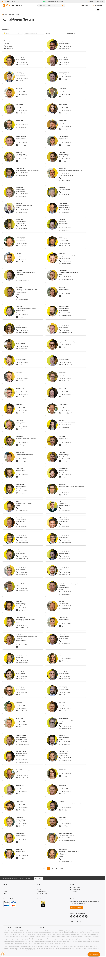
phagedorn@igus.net (66, 661)
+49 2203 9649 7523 (66, 424)
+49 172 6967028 (23, 426)
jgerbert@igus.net (23, 574)
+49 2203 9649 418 (66, 823)
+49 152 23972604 (23, 572)
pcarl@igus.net (22, 317)
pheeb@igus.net (22, 694)
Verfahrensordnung (28, 927)
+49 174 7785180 (23, 524)
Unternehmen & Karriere (59, 10)
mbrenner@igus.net (66, 263)
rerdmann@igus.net (23, 445)
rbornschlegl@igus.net (24, 245)
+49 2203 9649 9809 (66, 726)
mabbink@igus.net (66, 48)
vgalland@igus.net (66, 510)
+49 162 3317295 (23, 588)
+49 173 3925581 (23, 259)
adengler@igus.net (66, 347)
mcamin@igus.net (66, 296)
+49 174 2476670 (23, 692)
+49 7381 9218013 (66, 492)
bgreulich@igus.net (23, 627)
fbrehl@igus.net (22, 261)
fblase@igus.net (65, 194)
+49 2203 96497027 (23, 759)
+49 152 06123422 (23, 110)
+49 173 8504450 (23, 724)
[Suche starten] (63, 5)
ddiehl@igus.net (22, 364)
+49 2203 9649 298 (66, 508)
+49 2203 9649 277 (66, 757)
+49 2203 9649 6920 (66, 394)
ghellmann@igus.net (23, 726)
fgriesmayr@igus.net (66, 626)
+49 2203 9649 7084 (23, 508)
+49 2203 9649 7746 (23, 330)
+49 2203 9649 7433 (23, 394)
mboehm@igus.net (23, 228)
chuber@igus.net (66, 776)
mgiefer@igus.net (66, 594)
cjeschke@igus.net (23, 842)
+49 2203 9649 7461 (66, 791)
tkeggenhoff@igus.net (67, 861)
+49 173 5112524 (23, 225)
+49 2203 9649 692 (66, 591)
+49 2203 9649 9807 (66, 362)
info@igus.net (10, 48)
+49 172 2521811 (23, 158)
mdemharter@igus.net (67, 332)
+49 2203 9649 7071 (23, 172)
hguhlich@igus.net (66, 643)
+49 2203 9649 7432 (66, 142)
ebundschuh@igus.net (24, 280)
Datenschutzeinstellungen (49, 927)
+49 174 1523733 (23, 62)
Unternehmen (11, 14)
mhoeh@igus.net (66, 744)
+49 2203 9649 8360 (23, 807)
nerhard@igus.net (66, 445)
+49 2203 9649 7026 (66, 474)
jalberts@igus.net (66, 79)
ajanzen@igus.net (23, 826)
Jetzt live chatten (93, 954)
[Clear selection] (18, 33)
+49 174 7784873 (66, 524)
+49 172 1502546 (23, 676)
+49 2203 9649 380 (23, 209)
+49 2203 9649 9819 (66, 46)
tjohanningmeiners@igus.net (68, 840)
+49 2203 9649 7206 (23, 442)
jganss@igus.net (65, 526)
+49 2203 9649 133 (66, 442)
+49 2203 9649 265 (23, 314)
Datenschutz (13, 927)
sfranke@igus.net (23, 493)
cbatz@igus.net (22, 127)
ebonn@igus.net (65, 230)
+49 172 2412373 (66, 410)
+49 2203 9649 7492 (23, 124)
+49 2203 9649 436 (23, 346)
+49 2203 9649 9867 (23, 78)
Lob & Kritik (38, 878)
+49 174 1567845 (23, 94)
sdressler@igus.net (23, 396)
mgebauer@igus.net (23, 558)
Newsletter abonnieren (76, 907)
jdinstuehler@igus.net (67, 364)
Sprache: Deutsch (76, 921)
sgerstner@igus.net (23, 590)
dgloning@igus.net (23, 610)
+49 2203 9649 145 (66, 276)
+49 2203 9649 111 (23, 855)
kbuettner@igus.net (23, 299)
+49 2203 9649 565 (23, 362)
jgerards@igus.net (66, 558)
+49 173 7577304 (66, 94)
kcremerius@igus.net (23, 332)
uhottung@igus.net (23, 777)
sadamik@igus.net (66, 64)
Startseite (4, 14)
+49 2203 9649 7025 (66, 110)
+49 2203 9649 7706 (23, 775)
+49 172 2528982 (23, 410)
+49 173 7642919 (66, 676)
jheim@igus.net (65, 694)
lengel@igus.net (65, 427)
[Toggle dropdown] (21, 33)
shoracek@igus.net (66, 760)
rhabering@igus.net (23, 662)
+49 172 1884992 (23, 823)
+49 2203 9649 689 (23, 474)
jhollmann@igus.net (23, 762)
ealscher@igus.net (23, 96)
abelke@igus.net (22, 161)
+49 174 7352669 (23, 708)
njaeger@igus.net (66, 809)
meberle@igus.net (23, 412)
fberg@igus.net (65, 161)
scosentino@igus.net (66, 315)
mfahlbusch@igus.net (24, 461)
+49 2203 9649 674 (66, 76)
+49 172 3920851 (23, 839)
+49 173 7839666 (23, 142)
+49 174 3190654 (66, 458)
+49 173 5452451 (23, 458)
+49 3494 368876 (23, 556)
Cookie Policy (20, 927)
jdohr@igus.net (65, 380)
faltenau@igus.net (66, 96)
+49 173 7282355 (23, 644)
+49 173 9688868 (23, 297)
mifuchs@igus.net (66, 494)
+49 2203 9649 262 (66, 773)
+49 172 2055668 (23, 741)
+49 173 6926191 (66, 330)
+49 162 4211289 (23, 625)
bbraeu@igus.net (66, 245)
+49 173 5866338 (66, 293)
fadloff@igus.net (23, 80)
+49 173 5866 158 (66, 158)
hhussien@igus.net (23, 809)
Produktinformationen (26, 10)
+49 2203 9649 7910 (66, 261)
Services (47, 10)
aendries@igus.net (23, 429)
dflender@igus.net (23, 477)
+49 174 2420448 (66, 243)
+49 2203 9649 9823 (66, 807)
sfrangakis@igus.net (66, 477)
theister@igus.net (66, 710)
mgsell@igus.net (22, 647)
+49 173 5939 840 (66, 209)
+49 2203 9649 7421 (66, 708)
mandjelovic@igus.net (24, 112)
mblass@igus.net (23, 212)
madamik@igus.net (23, 64)
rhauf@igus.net (22, 678)
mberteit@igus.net (66, 180)
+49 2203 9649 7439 (66, 178)
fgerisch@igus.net (66, 574)
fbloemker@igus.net (66, 212)
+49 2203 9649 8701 (66, 227)
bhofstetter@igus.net (24, 744)
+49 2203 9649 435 (23, 378)
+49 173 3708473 (23, 490)
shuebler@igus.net (23, 793)
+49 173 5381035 (66, 741)
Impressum (36, 927)
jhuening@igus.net (66, 793)
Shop (3, 10)
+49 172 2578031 (66, 62)
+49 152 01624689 (66, 692)
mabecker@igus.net (66, 129)
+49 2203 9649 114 (66, 605)
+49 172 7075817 (23, 607)
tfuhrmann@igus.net (23, 510)
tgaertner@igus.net (23, 542)
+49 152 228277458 (66, 623)
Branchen (38, 10)
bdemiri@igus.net (23, 348)
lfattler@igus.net (65, 461)
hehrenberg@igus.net (67, 412)
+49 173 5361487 (23, 243)
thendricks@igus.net (66, 728)
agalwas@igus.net (23, 526)
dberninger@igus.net (23, 175)
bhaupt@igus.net (66, 678)
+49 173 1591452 (66, 572)
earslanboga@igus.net (67, 112)
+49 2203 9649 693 (66, 658)
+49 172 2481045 (23, 540)
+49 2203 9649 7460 (23, 193)
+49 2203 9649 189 (66, 126)
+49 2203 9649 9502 (66, 378)
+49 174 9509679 (23, 791)
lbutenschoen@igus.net (67, 279)
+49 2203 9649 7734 (66, 344)
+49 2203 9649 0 (10, 46)
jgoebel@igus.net (66, 608)
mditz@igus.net (22, 380)
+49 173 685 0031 (66, 556)
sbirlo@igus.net (22, 196)
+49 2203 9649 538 (66, 859)
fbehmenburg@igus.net (67, 145)
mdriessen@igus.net (66, 396)
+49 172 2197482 (66, 837)
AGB (41, 927)
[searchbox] (50, 5)
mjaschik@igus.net (66, 826)
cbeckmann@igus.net (24, 145)
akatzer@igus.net (23, 858)
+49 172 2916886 (66, 641)
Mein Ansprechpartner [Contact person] (87, 10)
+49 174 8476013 (66, 312)
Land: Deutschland (87, 921)
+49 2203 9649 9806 (23, 660)
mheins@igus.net (23, 710)
